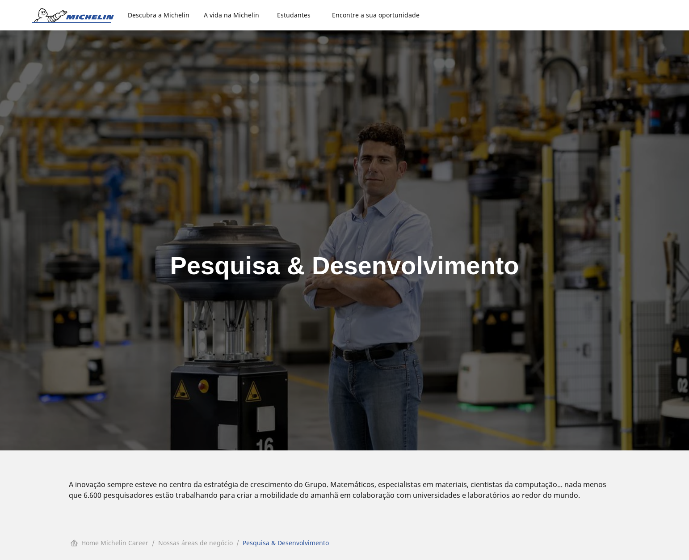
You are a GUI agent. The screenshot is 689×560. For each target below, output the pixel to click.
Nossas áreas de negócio (195, 543)
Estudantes (294, 15)
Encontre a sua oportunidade (376, 15)
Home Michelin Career (109, 543)
